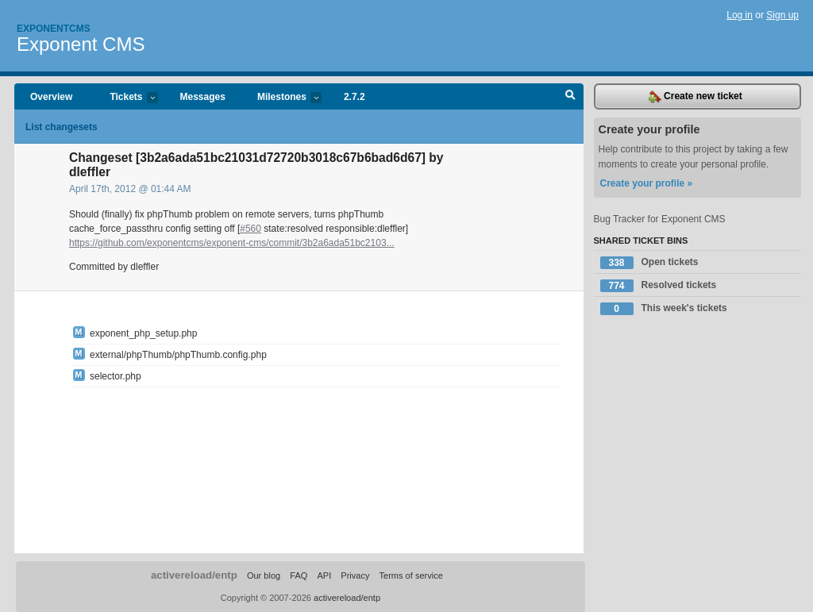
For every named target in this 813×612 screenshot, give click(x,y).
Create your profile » (646, 183)
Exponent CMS (80, 44)
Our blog (263, 575)
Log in (739, 15)
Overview (51, 96)
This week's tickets (663, 308)
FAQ (298, 575)
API (324, 575)
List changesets (61, 127)
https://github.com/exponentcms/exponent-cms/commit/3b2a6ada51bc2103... (232, 242)
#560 (250, 228)
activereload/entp (194, 575)
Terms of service (411, 575)
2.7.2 (354, 96)
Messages (202, 96)
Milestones (281, 98)
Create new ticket (695, 96)
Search (570, 96)
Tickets (125, 98)
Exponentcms (54, 28)
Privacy (355, 575)
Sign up (782, 15)
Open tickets (649, 262)
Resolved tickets (658, 285)
